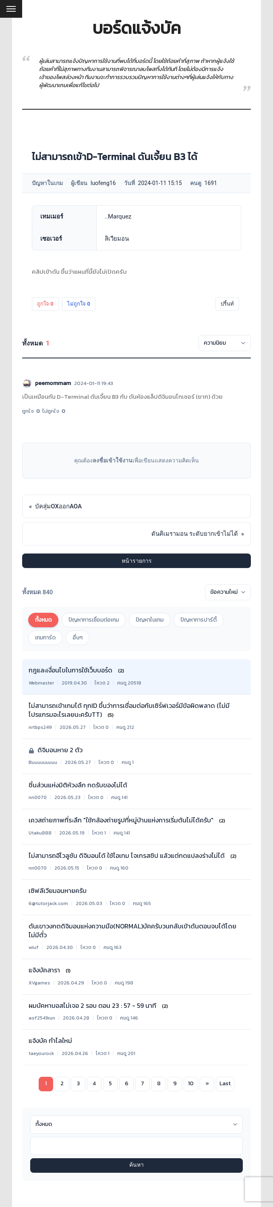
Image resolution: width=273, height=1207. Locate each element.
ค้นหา (136, 1165)
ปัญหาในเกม (149, 620)
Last (225, 1083)
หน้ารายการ (137, 561)
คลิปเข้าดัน (46, 271)
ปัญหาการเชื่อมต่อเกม (93, 620)
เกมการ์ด (45, 637)
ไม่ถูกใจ (78, 304)
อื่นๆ (77, 637)
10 (191, 1083)
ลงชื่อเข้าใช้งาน (112, 460)
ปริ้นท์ (227, 304)
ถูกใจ (45, 304)
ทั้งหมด (43, 620)
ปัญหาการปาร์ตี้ (198, 620)
